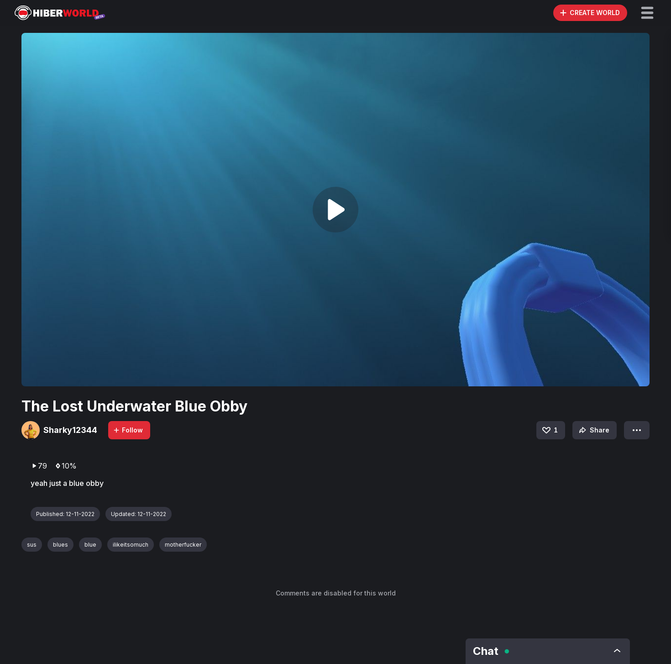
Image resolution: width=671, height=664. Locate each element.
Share (593, 430)
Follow (128, 430)
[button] (647, 13)
